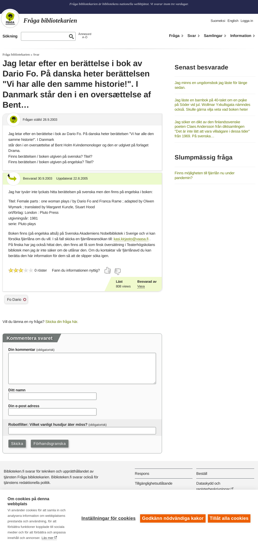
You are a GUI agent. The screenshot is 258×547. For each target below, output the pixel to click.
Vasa (141, 286)
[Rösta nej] (117, 271)
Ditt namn (16, 390)
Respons (142, 473)
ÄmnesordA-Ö (84, 35)
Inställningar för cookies (108, 518)
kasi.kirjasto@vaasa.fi (131, 239)
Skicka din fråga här (61, 321)
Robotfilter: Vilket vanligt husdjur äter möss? (47, 424)
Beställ (201, 473)
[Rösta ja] (108, 270)
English (233, 21)
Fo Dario (14, 299)
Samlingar (213, 35)
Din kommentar (21, 349)
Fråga (174, 35)
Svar (191, 35)
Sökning (10, 36)
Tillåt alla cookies (229, 518)
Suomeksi (218, 21)
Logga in (247, 21)
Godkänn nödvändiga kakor (172, 518)
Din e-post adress (23, 406)
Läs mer (47, 538)
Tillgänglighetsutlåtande (153, 483)
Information (240, 35)
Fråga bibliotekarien (16, 54)
